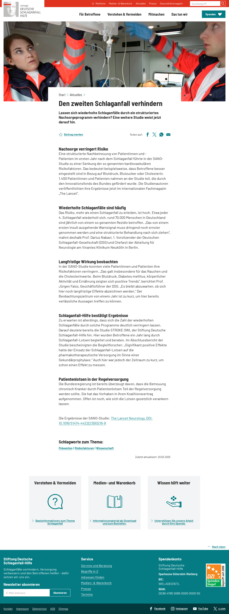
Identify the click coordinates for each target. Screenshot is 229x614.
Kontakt (8, 608)
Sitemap (63, 608)
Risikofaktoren (84, 448)
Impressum (22, 608)
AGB (52, 608)
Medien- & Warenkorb (96, 583)
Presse (86, 589)
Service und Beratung (96, 565)
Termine (87, 594)
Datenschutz (39, 608)
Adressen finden (92, 577)
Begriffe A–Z (89, 571)
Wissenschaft (105, 448)
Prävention (66, 448)
